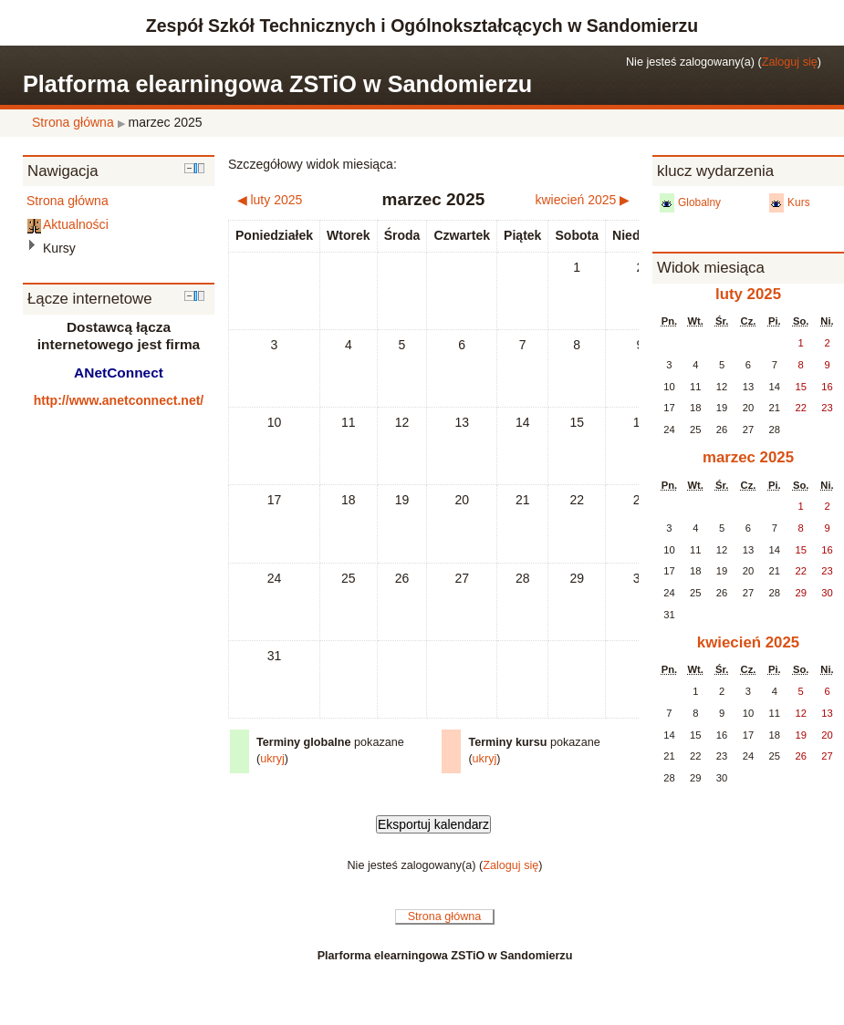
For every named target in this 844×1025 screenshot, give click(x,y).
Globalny (699, 202)
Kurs (798, 202)
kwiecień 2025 (748, 642)
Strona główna (73, 122)
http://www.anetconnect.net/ (119, 400)
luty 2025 (748, 294)
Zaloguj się (790, 62)
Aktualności (76, 224)
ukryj (272, 758)
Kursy (59, 248)
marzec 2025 (166, 122)
